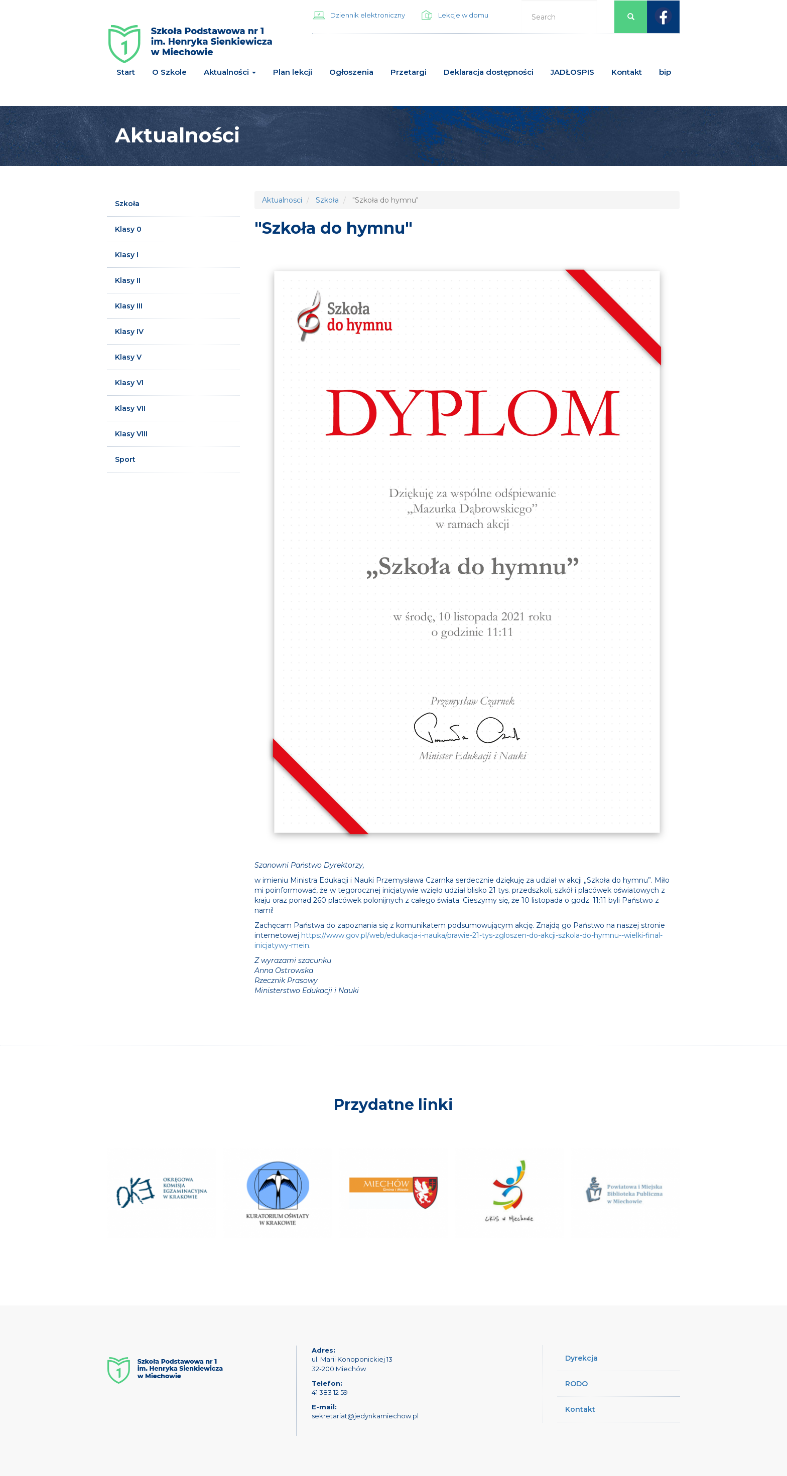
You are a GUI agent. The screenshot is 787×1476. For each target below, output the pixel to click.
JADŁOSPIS (572, 72)
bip (665, 72)
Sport (125, 459)
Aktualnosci (282, 200)
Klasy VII (130, 408)
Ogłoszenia (351, 72)
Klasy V (128, 357)
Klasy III (129, 305)
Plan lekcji (292, 72)
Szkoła (127, 203)
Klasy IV (129, 331)
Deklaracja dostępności (489, 72)
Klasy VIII (131, 433)
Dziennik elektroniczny (367, 15)
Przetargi (408, 72)
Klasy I (127, 254)
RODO (576, 1383)
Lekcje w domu (463, 15)
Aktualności (230, 72)
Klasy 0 (128, 229)
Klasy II (128, 280)
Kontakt (626, 72)
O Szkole (169, 72)
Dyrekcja (581, 1358)
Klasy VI (129, 382)
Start (125, 72)
